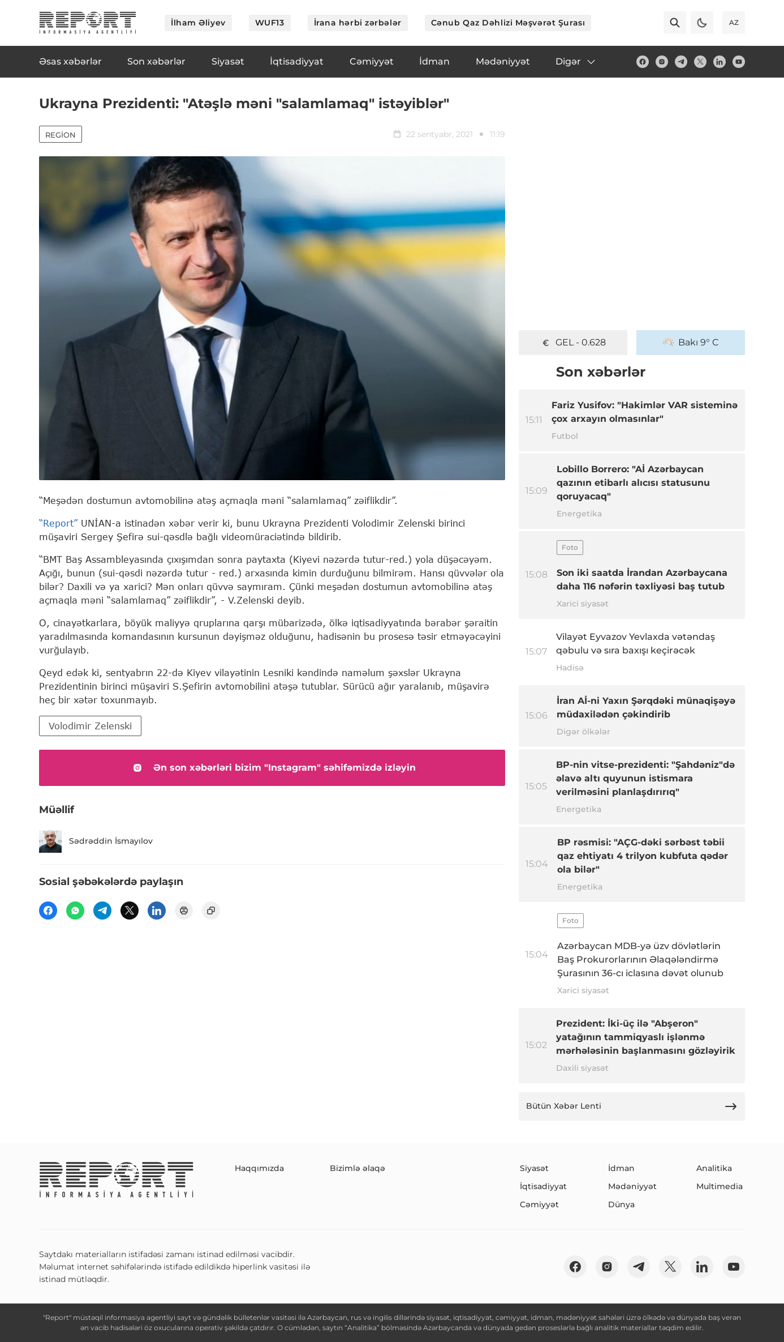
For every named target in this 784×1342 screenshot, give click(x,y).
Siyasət (534, 1168)
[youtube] (739, 61)
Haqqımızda (259, 1168)
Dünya (621, 1204)
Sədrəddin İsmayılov (96, 841)
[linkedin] (719, 61)
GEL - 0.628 (573, 342)
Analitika (714, 1168)
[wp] (75, 910)
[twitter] (700, 61)
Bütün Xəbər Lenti (632, 1106)
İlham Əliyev (198, 23)
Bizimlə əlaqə (357, 1168)
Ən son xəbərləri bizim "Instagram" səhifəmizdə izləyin (272, 768)
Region (60, 134)
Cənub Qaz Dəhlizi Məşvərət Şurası (508, 23)
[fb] (642, 61)
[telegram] (681, 61)
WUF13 (270, 23)
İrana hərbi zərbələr (358, 23)
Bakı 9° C (691, 342)
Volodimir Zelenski (90, 725)
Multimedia (719, 1186)
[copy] (211, 910)
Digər (576, 61)
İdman (621, 1168)
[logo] (87, 22)
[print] (184, 910)
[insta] (662, 61)
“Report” (58, 523)
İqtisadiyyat (543, 1186)
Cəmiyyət (539, 1204)
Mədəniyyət (632, 1186)
